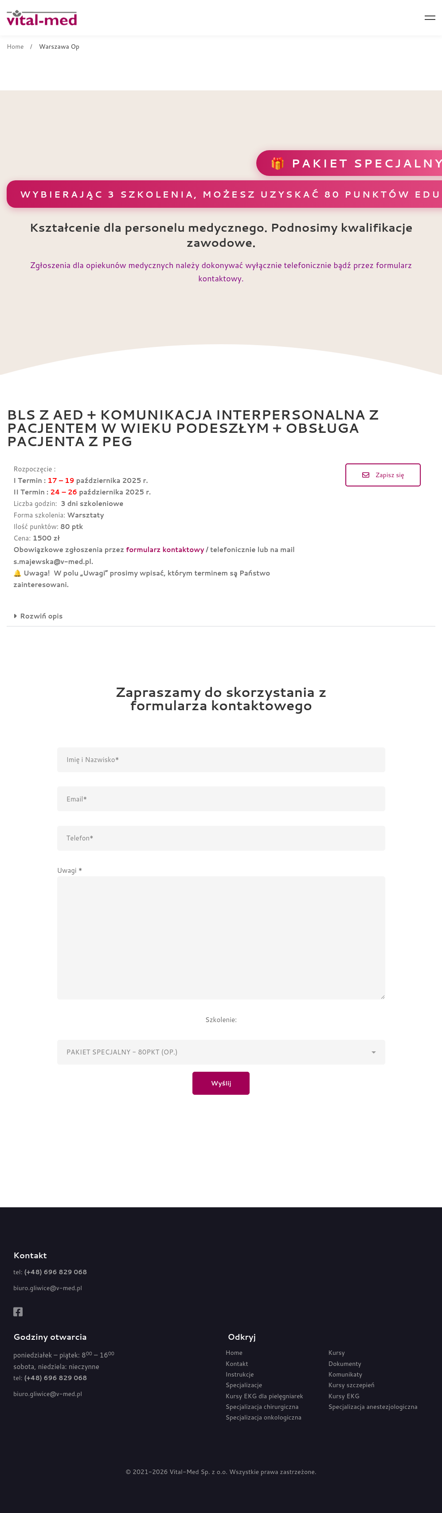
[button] (383, 474)
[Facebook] (18, 1311)
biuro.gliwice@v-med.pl (47, 1288)
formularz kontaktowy (165, 549)
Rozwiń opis (41, 616)
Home (15, 46)
